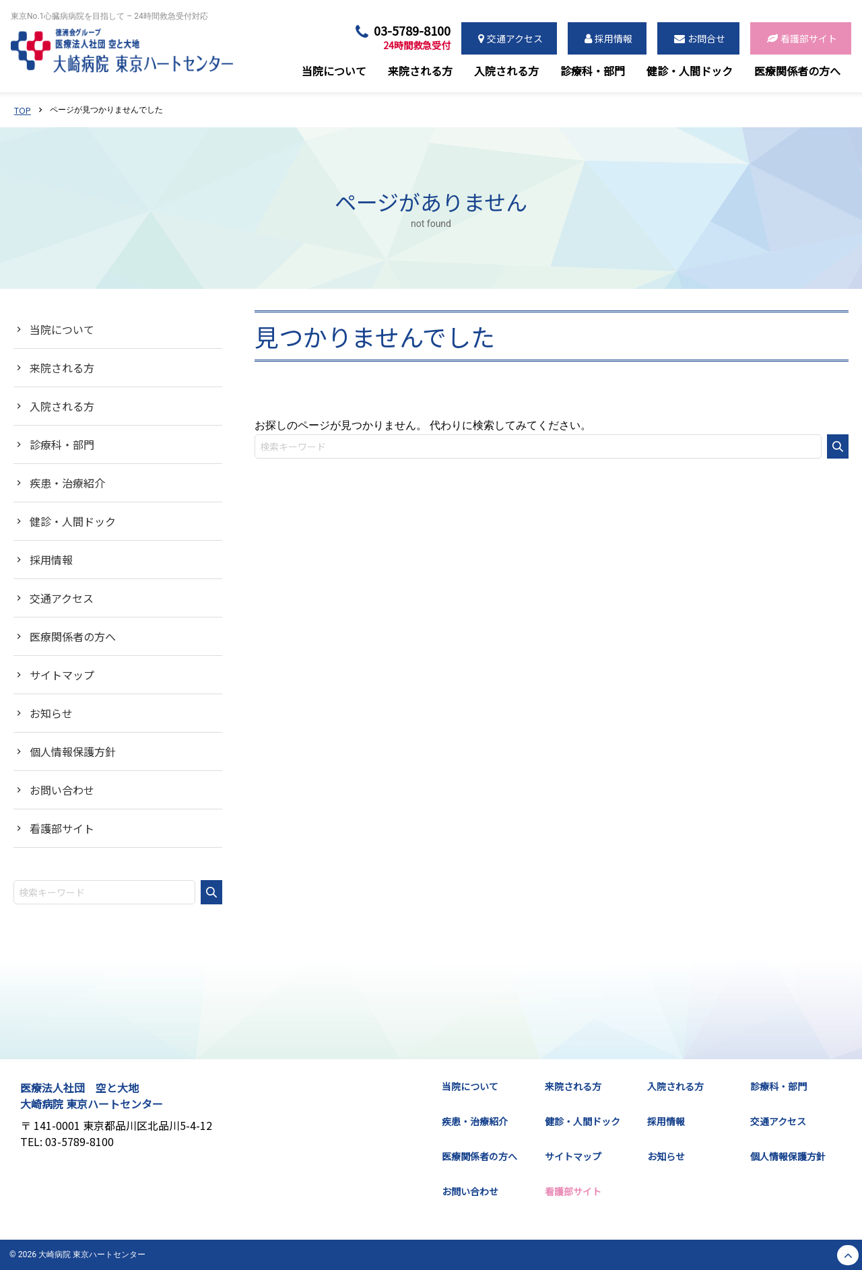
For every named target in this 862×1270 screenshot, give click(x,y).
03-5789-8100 (412, 38)
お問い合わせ (62, 790)
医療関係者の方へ (73, 636)
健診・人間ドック (73, 521)
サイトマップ (62, 675)
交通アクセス (62, 598)
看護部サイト (62, 828)
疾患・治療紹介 (67, 483)
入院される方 (62, 406)
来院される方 (62, 368)
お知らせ (51, 713)
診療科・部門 (62, 444)
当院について (62, 329)
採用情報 (51, 560)
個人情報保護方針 (73, 751)
